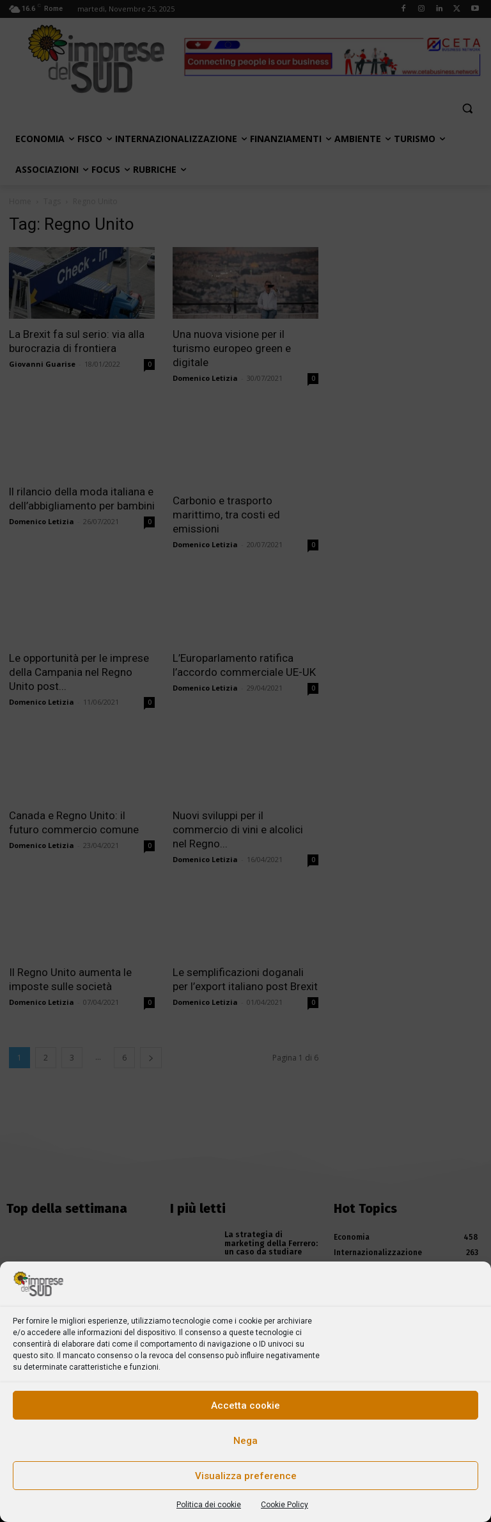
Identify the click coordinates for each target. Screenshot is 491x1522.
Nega (245, 1440)
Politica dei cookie (208, 1504)
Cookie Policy (284, 1504)
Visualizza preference (246, 1476)
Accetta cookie (245, 1405)
